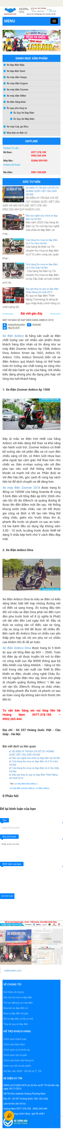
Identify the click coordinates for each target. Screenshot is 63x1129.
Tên (4, 820)
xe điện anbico (42, 788)
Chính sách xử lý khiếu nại (16, 1049)
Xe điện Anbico (13, 336)
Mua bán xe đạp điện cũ (15, 1008)
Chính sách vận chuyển (15, 1055)
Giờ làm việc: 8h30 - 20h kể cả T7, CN (22, 1071)
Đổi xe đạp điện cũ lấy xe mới (18, 1018)
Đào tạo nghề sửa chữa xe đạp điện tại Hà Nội (34, 758)
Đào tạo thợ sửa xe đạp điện (17, 997)
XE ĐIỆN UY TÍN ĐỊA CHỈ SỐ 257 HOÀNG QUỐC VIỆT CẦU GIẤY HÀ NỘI (42, 191)
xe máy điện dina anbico (26, 784)
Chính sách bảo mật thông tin (18, 1060)
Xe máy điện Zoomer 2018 (21, 487)
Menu (9, 21)
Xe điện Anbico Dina (17, 648)
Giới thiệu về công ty (13, 992)
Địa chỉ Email (9, 836)
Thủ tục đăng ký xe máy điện (18, 1002)
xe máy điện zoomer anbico (22, 788)
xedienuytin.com (12, 970)
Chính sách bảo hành (14, 1044)
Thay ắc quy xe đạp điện (15, 1024)
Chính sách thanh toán (14, 1039)
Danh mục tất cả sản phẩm (17, 1065)
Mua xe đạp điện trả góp (15, 1013)
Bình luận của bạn (12, 864)
